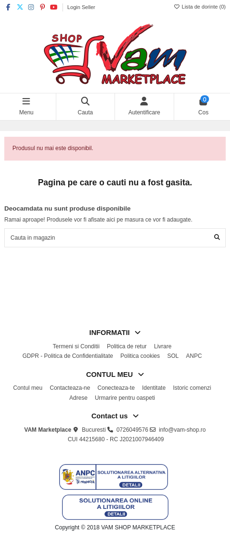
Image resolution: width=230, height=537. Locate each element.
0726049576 (132, 429)
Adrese (78, 398)
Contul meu (27, 388)
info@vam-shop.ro (182, 429)
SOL (172, 356)
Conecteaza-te (116, 388)
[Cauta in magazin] (217, 237)
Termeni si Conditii (76, 346)
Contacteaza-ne (70, 388)
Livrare (163, 346)
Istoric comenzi (192, 388)
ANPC (194, 356)
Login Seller (81, 7)
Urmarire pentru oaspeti (125, 398)
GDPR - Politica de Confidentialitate (67, 356)
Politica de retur (126, 346)
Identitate (154, 388)
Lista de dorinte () (200, 7)
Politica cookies (140, 356)
